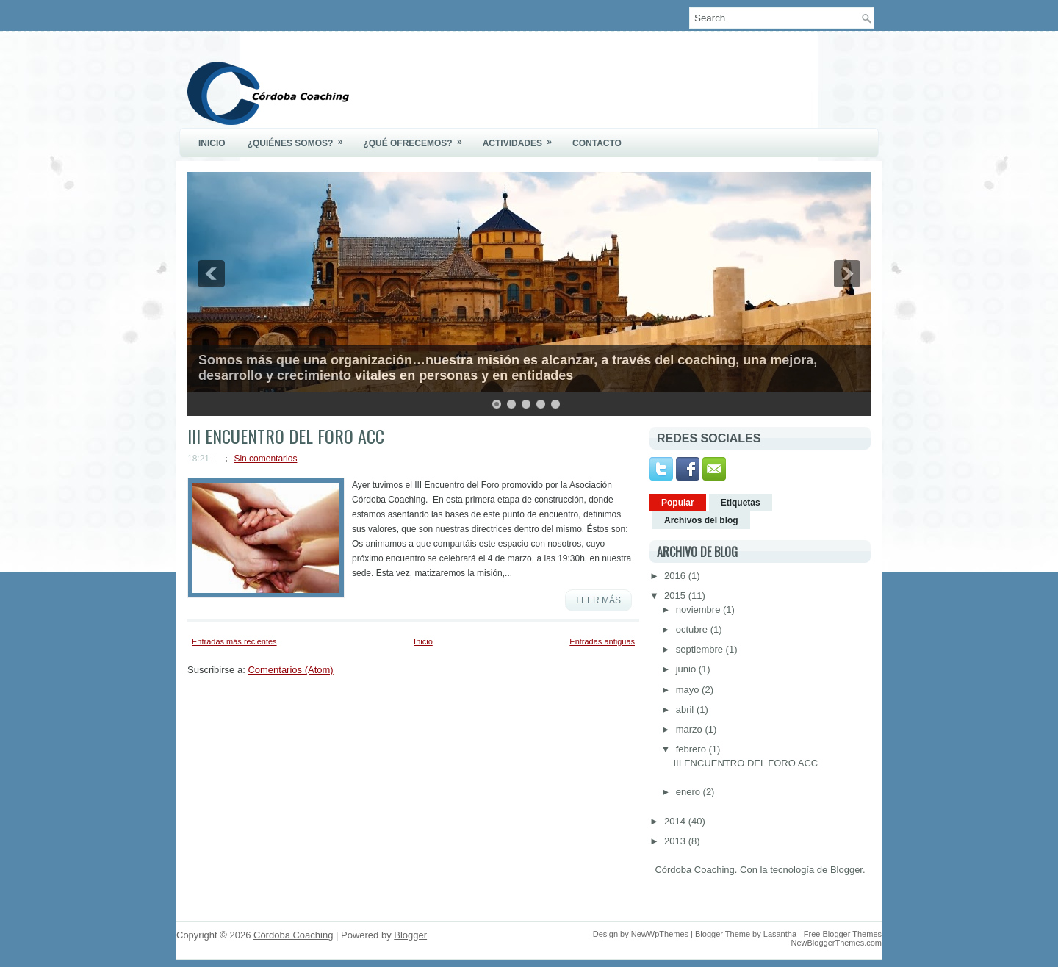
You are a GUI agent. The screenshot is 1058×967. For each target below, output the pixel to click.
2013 (676, 840)
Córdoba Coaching (293, 935)
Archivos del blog (701, 520)
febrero (692, 749)
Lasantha (779, 934)
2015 (676, 595)
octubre (693, 629)
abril (686, 709)
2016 (676, 575)
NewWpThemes (659, 934)
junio (687, 669)
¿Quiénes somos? (300, 138)
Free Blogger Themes (843, 934)
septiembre (701, 649)
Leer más (598, 600)
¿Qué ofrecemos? (417, 138)
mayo (689, 689)
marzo (690, 729)
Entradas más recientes (234, 641)
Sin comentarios (265, 458)
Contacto (597, 143)
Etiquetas (740, 502)
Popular (677, 502)
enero (689, 791)
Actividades (522, 138)
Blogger (846, 869)
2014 (676, 821)
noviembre (699, 609)
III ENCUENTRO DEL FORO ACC (285, 436)
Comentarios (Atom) (290, 669)
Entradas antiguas (602, 641)
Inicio (212, 143)
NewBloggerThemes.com (836, 942)
